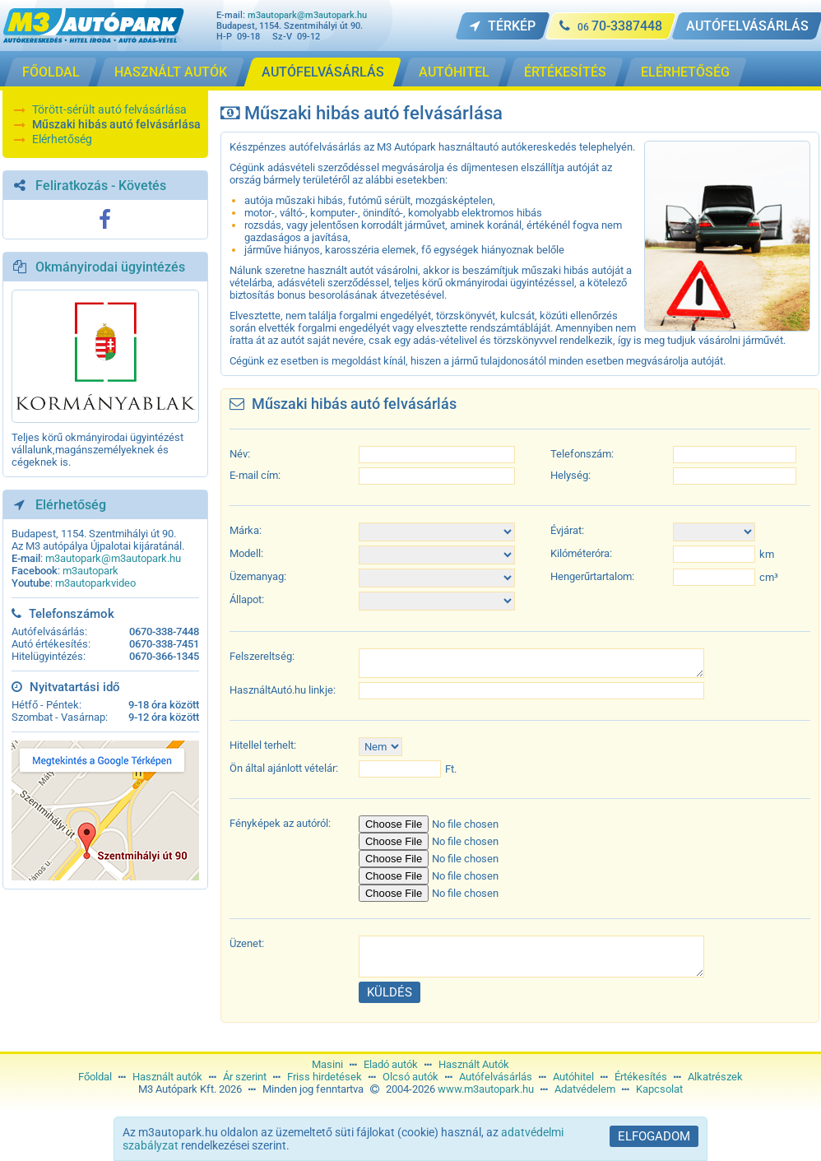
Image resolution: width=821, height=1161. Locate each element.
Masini (327, 1064)
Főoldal (95, 1076)
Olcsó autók (410, 1076)
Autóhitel (573, 1076)
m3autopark (90, 570)
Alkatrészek (715, 1076)
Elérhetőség (62, 139)
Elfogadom (654, 1136)
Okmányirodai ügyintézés (110, 267)
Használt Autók (473, 1064)
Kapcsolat (659, 1089)
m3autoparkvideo (95, 583)
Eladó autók (391, 1064)
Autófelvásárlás (495, 1076)
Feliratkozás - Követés (100, 185)
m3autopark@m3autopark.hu (307, 15)
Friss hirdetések (324, 1076)
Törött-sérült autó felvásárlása (109, 109)
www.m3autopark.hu (486, 1089)
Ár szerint (245, 1076)
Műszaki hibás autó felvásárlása (116, 124)
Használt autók (167, 1076)
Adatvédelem (584, 1089)
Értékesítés (641, 1076)
